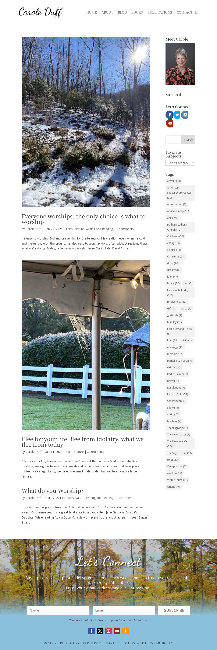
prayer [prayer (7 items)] (173, 372)
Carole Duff (33, 229)
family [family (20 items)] (173, 275)
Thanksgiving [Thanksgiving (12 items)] (177, 419)
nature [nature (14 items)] (173, 359)
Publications (159, 12)
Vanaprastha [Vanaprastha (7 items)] (176, 458)
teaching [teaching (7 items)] (174, 413)
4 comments (125, 229)
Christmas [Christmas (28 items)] (175, 248)
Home (91, 12)
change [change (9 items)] (173, 234)
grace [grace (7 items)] (186, 300)
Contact (184, 12)
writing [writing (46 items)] (173, 478)
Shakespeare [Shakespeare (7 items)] (176, 392)
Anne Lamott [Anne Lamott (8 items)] (176, 196)
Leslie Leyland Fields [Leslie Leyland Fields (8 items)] (179, 323)
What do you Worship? (53, 490)
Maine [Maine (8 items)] (187, 332)
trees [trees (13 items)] (172, 451)
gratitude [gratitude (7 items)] (174, 307)
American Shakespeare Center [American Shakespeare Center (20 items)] (179, 184)
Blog (122, 12)
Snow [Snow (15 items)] (173, 399)
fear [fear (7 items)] (188, 275)
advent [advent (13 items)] (174, 172)
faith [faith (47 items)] (172, 268)
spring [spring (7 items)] (172, 406)
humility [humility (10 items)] (174, 313)
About (107, 12)
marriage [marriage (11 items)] (175, 339)
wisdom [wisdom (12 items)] (174, 465)
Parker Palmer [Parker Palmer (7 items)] (177, 365)
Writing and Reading (99, 229)
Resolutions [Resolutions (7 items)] (176, 379)
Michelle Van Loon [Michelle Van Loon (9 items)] (179, 352)
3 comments (95, 452)
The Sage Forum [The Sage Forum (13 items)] (179, 444)
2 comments (125, 498)
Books (137, 12)
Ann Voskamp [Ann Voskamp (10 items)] (178, 202)
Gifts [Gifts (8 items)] (171, 300)
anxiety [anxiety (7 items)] (173, 209)
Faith (69, 229)
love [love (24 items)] (172, 332)
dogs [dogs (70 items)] (172, 255)
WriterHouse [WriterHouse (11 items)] (177, 471)
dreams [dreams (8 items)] (173, 261)
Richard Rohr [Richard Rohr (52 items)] (177, 385)
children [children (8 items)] (174, 241)
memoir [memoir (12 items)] (174, 345)
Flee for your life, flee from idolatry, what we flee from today (82, 441)
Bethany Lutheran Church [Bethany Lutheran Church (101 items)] (177, 218)
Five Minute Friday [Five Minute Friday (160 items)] (178, 284)
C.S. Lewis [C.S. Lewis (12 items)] (175, 228)
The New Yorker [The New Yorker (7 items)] (178, 426)
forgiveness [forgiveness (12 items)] (176, 293)
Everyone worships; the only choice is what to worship (84, 218)
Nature (79, 229)
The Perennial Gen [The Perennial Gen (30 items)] (178, 435)
